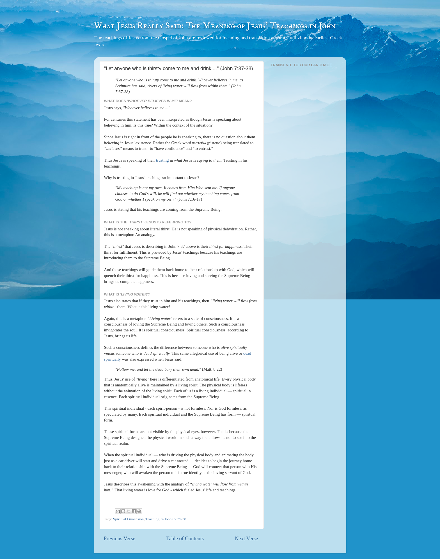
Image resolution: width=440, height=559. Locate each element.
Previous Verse (119, 538)
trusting (162, 160)
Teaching (152, 519)
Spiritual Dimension (128, 519)
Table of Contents (185, 538)
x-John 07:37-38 (173, 519)
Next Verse (246, 538)
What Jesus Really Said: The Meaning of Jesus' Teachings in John (215, 25)
